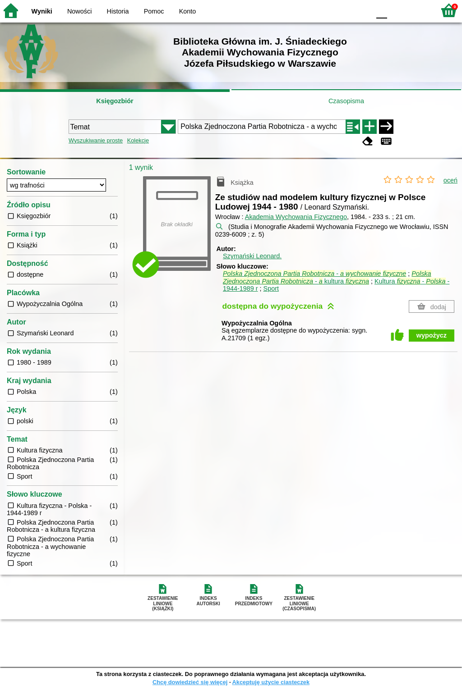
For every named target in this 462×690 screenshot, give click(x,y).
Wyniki (42, 11)
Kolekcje (138, 140)
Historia (118, 11)
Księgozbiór (114, 101)
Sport (271, 288)
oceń (450, 180)
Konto (187, 11)
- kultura (327, 277)
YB (342, 10)
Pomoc (154, 11)
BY (360, 10)
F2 (418, 10)
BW (324, 10)
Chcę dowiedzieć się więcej (189, 682)
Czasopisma (346, 101)
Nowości (79, 11)
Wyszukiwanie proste (96, 140)
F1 (397, 10)
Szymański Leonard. (252, 256)
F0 (381, 10)
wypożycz (431, 335)
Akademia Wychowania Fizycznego (296, 216)
